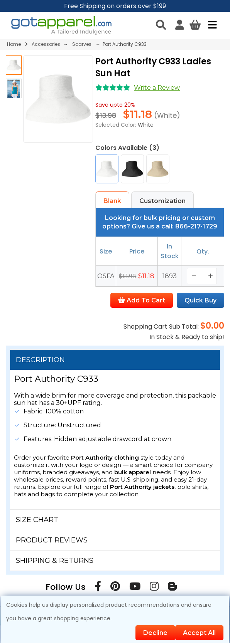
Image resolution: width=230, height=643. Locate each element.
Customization (162, 201)
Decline (155, 632)
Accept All (199, 632)
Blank (112, 201)
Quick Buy (200, 300)
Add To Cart (141, 300)
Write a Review (157, 87)
